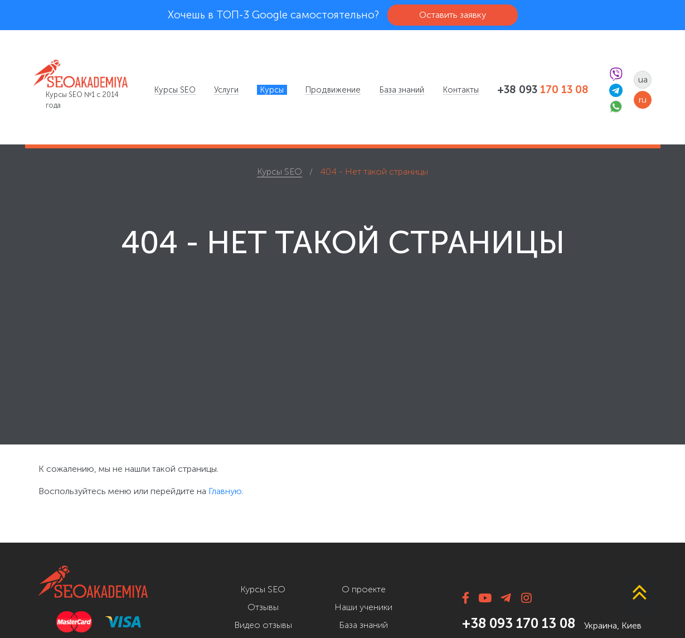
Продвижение (333, 89)
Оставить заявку (452, 15)
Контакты (461, 89)
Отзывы (263, 607)
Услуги (226, 89)
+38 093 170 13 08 (518, 623)
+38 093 (543, 89)
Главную (225, 491)
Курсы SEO (175, 89)
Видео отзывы (263, 625)
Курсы (272, 89)
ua (643, 79)
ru (643, 99)
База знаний (402, 89)
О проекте (364, 589)
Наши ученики (363, 607)
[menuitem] (175, 89)
